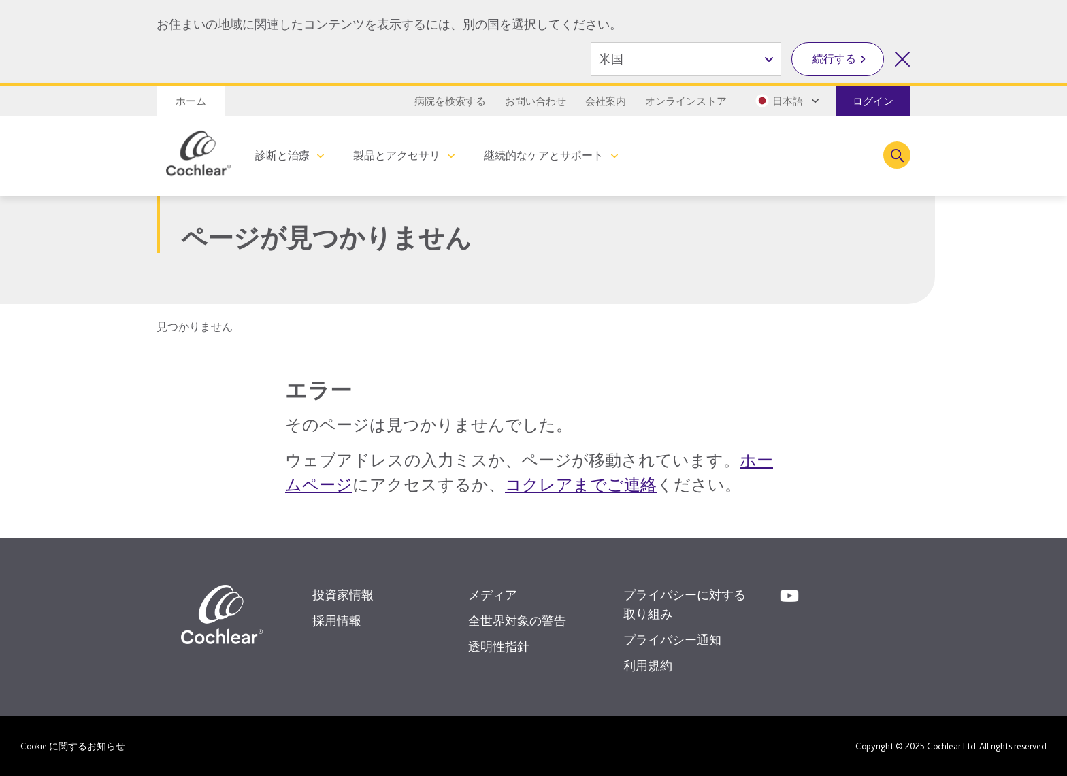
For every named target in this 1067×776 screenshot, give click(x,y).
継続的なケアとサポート (544, 155)
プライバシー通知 (672, 639)
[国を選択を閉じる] (902, 59)
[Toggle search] (896, 155)
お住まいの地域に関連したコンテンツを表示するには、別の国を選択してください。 (389, 24)
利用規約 (647, 665)
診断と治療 (282, 155)
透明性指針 (498, 646)
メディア (492, 595)
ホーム (191, 101)
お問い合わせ (535, 101)
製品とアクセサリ (396, 155)
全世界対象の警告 (517, 620)
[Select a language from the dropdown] (786, 100)
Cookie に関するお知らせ (72, 746)
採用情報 (336, 620)
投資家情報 (343, 595)
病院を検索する (450, 101)
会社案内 (605, 101)
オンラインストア (686, 101)
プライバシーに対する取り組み (684, 604)
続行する (834, 58)
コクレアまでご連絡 (581, 484)
